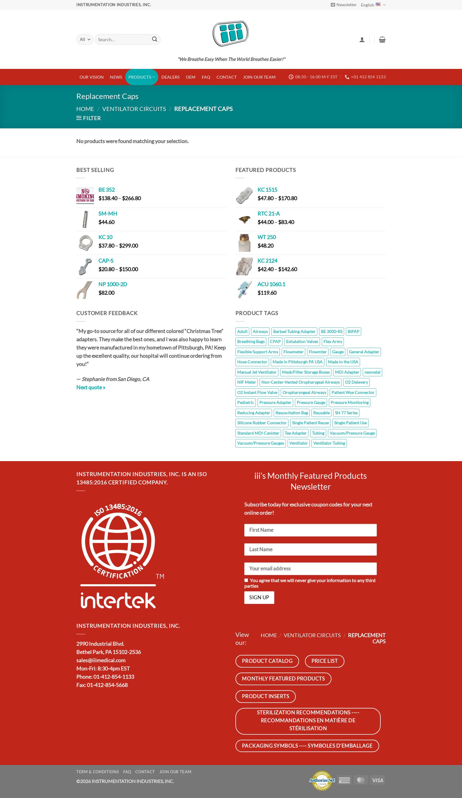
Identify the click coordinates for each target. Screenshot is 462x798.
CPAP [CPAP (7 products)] (275, 341)
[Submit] (154, 39)
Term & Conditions (97, 771)
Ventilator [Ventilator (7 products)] (298, 443)
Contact (227, 77)
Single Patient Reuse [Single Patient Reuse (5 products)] (310, 422)
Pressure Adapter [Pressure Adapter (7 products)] (275, 402)
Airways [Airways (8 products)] (260, 331)
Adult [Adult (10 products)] (242, 331)
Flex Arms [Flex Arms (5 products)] (333, 341)
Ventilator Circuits (134, 108)
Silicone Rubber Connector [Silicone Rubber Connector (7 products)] (262, 422)
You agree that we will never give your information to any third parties (309, 583)
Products (141, 77)
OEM (191, 77)
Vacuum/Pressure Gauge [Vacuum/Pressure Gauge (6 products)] (352, 433)
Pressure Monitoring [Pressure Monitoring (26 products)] (350, 402)
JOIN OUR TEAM (259, 77)
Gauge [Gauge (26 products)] (338, 351)
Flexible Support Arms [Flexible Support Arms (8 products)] (257, 351)
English (373, 5)
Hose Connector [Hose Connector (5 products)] (252, 361)
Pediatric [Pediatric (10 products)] (245, 402)
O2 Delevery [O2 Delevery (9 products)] (356, 382)
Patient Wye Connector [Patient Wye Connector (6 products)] (352, 392)
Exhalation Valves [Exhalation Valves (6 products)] (302, 341)
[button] (344, 5)
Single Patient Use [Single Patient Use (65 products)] (350, 422)
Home (85, 108)
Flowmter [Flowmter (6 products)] (318, 351)
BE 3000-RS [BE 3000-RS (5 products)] (331, 331)
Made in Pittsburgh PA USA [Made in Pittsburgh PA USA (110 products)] (298, 361)
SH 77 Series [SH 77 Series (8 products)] (346, 412)
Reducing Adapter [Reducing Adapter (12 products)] (253, 412)
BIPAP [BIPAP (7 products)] (353, 331)
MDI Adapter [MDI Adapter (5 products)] (347, 372)
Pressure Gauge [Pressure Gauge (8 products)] (311, 402)
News (116, 77)
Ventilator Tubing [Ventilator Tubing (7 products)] (329, 443)
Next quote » (90, 387)
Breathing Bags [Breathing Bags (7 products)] (251, 341)
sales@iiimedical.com (101, 660)
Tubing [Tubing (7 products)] (318, 433)
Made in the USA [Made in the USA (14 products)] (343, 361)
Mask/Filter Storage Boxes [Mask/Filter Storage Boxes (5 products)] (306, 372)
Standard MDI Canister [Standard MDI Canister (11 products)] (258, 433)
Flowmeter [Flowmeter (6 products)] (293, 351)
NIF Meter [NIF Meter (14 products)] (246, 382)
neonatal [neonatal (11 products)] (372, 372)
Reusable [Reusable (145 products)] (321, 412)
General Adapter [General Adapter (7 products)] (364, 351)
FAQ (206, 77)
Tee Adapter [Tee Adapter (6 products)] (296, 433)
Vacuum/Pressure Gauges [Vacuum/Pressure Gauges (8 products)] (260, 443)
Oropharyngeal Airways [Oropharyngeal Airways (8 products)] (304, 392)
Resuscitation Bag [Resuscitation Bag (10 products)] (291, 412)
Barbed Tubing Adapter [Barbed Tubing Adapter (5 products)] (294, 331)
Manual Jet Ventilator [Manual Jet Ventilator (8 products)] (257, 372)
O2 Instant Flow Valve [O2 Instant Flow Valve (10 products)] (257, 392)
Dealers (170, 77)
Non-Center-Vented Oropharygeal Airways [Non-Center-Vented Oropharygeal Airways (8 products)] (300, 382)
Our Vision (92, 77)
